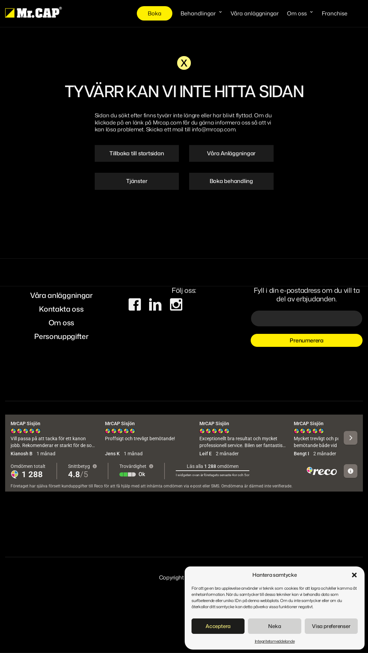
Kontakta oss (61, 309)
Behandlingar (198, 13)
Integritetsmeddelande (275, 641)
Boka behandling (231, 181)
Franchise (334, 13)
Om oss (297, 13)
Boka (154, 13)
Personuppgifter (61, 336)
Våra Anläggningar (231, 153)
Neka (274, 626)
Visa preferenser (331, 626)
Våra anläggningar (255, 13)
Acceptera (218, 626)
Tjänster (136, 181)
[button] (354, 575)
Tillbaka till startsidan (136, 153)
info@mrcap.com (214, 129)
